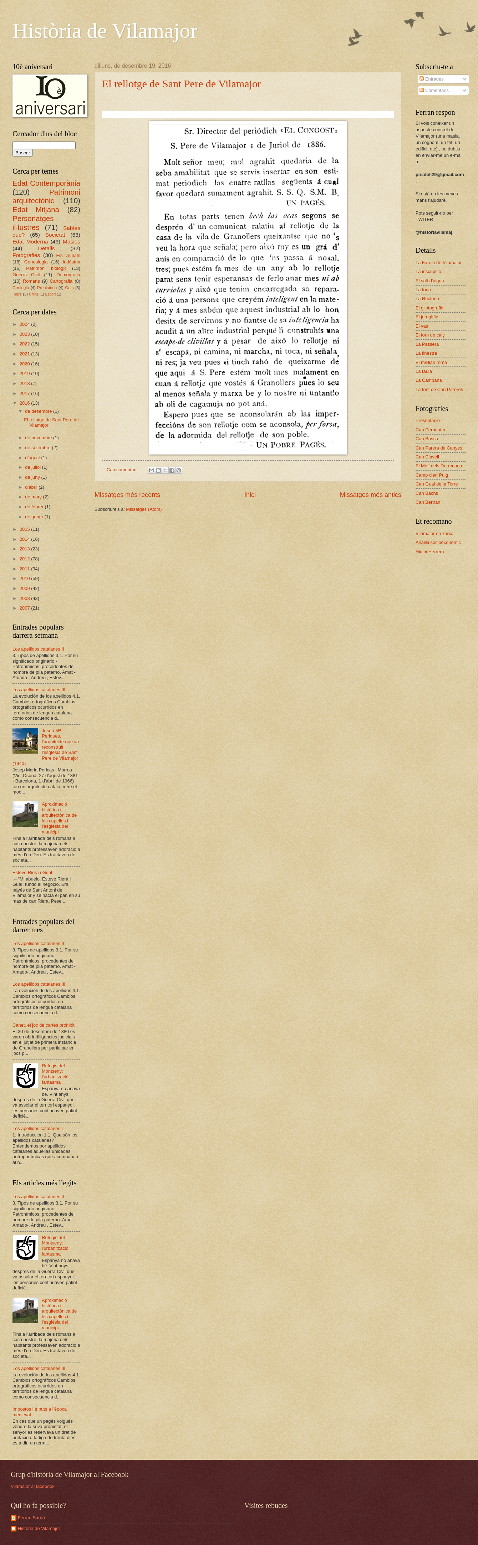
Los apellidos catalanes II (38, 649)
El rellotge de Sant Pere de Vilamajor (181, 83)
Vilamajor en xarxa (434, 533)
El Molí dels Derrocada (439, 465)
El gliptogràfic (429, 307)
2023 (25, 334)
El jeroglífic (427, 316)
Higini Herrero (430, 551)
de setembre (38, 447)
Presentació (428, 420)
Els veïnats (68, 255)
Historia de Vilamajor (39, 1528)
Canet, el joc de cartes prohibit (43, 1025)
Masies (71, 241)
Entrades (431, 79)
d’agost (33, 457)
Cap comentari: (123, 469)
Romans (31, 281)
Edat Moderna (30, 241)
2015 (25, 529)
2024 (25, 324)
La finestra (426, 353)
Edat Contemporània (46, 183)
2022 (25, 344)
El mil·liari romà (431, 362)
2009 (25, 588)
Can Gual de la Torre (437, 484)
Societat (55, 235)
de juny (33, 477)
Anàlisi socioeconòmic (438, 542)
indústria (71, 262)
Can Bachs (427, 493)
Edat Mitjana (35, 209)
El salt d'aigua (430, 280)
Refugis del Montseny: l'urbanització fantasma (55, 1074)
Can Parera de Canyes (439, 448)
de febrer (35, 506)
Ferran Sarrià (31, 1517)
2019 (25, 373)
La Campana (429, 380)
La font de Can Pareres (439, 389)
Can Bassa (427, 438)
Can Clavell (427, 457)
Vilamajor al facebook (33, 1486)
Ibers (17, 294)
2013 (25, 548)
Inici (250, 494)
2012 (25, 558)
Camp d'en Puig (432, 475)
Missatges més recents (127, 494)
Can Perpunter (431, 429)
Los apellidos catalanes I (37, 1128)
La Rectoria (427, 298)
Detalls (46, 248)
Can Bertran (428, 502)
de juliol (33, 467)
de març (34, 496)
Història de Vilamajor (105, 30)
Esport (50, 294)
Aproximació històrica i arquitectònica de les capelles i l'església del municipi (59, 817)
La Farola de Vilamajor (439, 262)
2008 (25, 598)
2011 (25, 568)
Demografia (68, 274)
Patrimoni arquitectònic (46, 196)
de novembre (39, 437)
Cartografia (61, 281)
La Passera (427, 344)
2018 (25, 383)
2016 (25, 403)
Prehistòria (47, 288)
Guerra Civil (26, 274)
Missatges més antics (370, 494)
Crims (34, 294)
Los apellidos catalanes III (38, 689)
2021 (25, 353)
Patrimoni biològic (46, 268)
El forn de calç (430, 335)
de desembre (39, 411)
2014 (25, 539)
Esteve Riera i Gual (32, 872)
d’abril (32, 487)
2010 (25, 578)
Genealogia (36, 262)
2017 (25, 393)
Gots (69, 288)
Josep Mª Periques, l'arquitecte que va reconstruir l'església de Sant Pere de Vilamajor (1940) (45, 747)
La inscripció (428, 271)
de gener (34, 516)
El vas (422, 326)
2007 (25, 608)
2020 (25, 363)
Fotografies (26, 255)
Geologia (20, 288)
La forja (423, 289)
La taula (424, 371)
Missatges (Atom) (144, 509)
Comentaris (433, 90)
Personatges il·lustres (33, 222)
